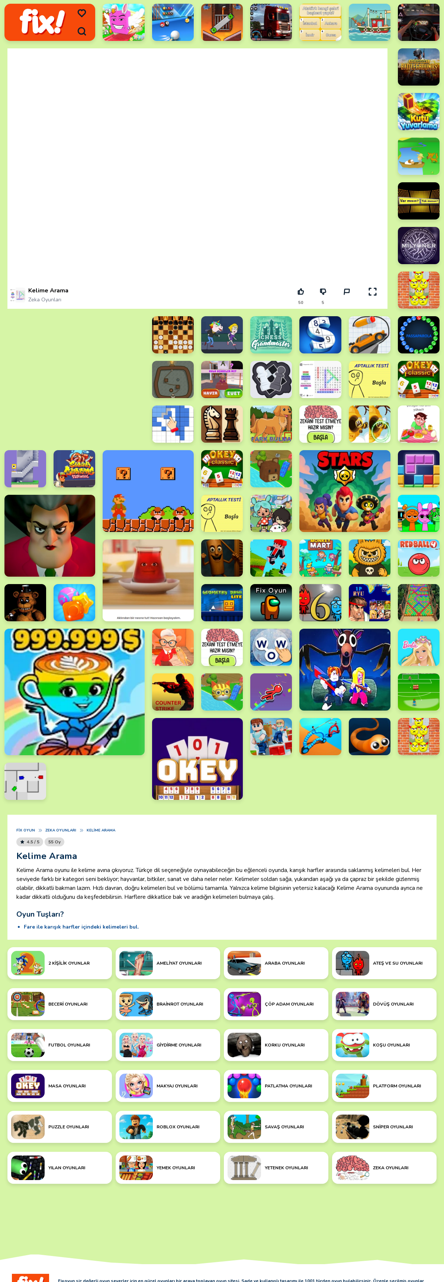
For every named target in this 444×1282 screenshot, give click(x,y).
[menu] (81, 13)
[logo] (42, 22)
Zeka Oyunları (44, 299)
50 (300, 302)
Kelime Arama (101, 830)
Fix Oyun (25, 830)
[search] (81, 31)
